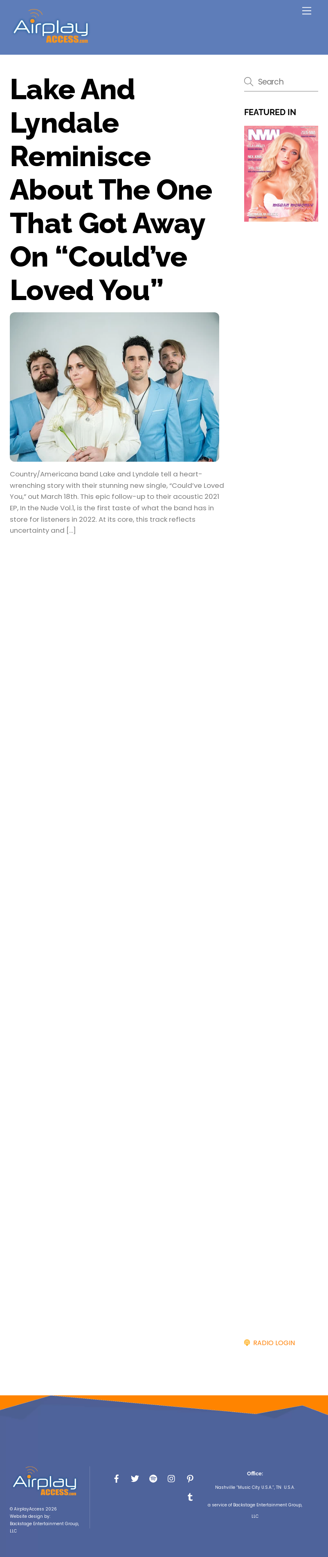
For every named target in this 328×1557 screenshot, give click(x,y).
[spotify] (153, 1478)
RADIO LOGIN (272, 1343)
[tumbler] (190, 1496)
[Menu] (307, 11)
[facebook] (116, 1478)
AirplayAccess (29, 1509)
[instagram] (172, 1478)
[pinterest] (190, 1478)
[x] (135, 1478)
